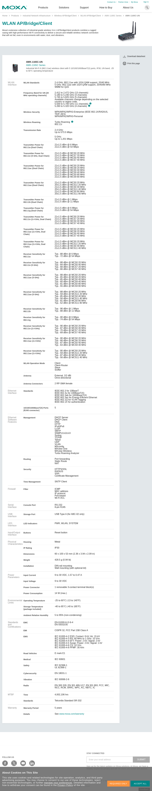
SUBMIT (141, 759)
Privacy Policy (65, 785)
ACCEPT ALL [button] (140, 783)
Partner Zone (123, 2)
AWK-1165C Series (113, 16)
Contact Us (111, 2)
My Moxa (134, 2)
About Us (128, 7)
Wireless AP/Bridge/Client (65, 16)
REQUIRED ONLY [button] (118, 783)
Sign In (146, 2)
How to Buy (105, 7)
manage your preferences (58, 783)
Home (4, 16)
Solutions (64, 7)
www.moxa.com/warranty (71, 714)
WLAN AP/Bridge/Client (90, 16)
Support (84, 7)
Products (15, 16)
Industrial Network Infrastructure (36, 16)
